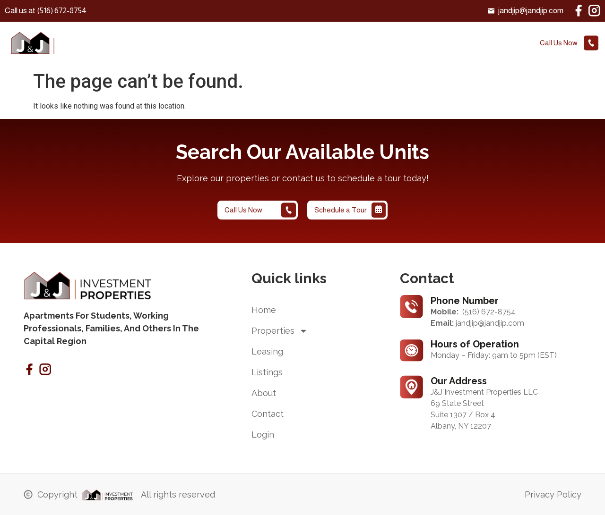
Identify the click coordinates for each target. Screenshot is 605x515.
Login (453, 44)
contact (409, 44)
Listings (319, 44)
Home (170, 44)
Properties (221, 44)
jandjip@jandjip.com (490, 323)
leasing (272, 44)
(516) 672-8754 (489, 311)
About (364, 44)
